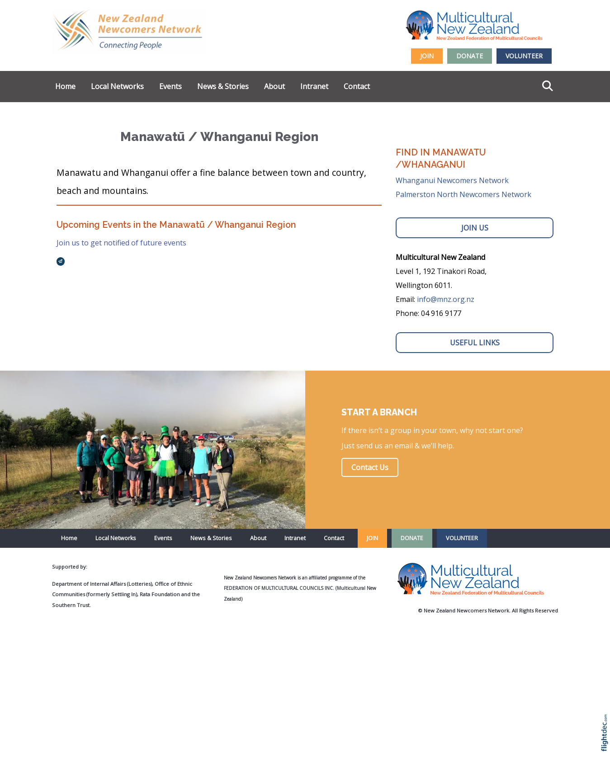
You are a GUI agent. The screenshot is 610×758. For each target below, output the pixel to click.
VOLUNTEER (524, 56)
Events (170, 86)
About (274, 86)
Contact (357, 86)
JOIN (427, 56)
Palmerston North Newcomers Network (463, 194)
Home (65, 86)
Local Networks (117, 86)
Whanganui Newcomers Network (452, 180)
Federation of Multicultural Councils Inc (278, 588)
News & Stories (223, 86)
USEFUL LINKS (475, 343)
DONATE (469, 56)
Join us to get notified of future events (121, 243)
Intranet (314, 86)
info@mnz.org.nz (445, 299)
